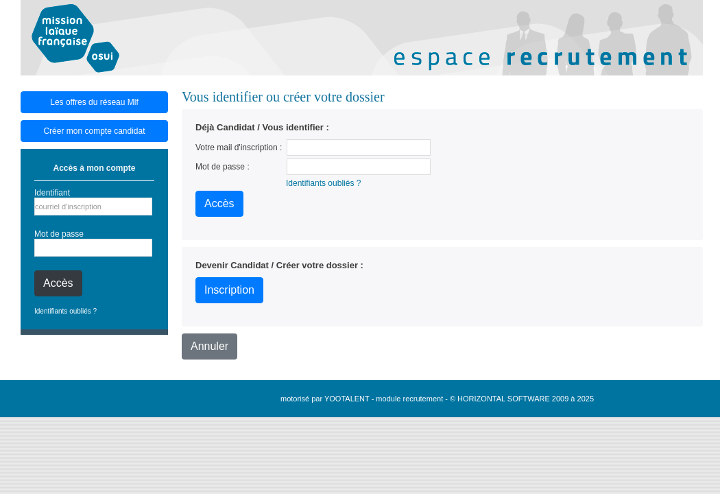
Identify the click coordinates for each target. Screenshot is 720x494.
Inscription (229, 290)
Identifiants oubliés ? (65, 311)
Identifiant (52, 193)
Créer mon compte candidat (94, 131)
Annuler (209, 346)
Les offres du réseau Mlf (94, 102)
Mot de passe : (222, 167)
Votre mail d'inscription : (238, 147)
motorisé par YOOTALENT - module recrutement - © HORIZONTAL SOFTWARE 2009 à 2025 (437, 399)
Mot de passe (59, 234)
